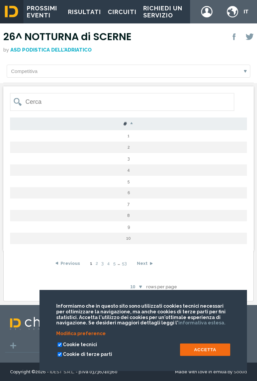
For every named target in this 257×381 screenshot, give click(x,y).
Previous (70, 263)
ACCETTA (205, 349)
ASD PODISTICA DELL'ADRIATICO (51, 50)
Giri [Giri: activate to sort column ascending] (202, 124)
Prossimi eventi (42, 12)
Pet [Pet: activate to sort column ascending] (40, 124)
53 (124, 263)
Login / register (207, 11)
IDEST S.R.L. (62, 371)
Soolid (240, 371)
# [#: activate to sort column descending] (19, 124)
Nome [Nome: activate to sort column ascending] (108, 124)
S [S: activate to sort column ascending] (157, 124)
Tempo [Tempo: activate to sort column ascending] (230, 124)
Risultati (84, 11)
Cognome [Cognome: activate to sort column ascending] (72, 124)
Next (142, 263)
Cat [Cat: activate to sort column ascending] (178, 124)
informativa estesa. (202, 322)
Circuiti (122, 11)
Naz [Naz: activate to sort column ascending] (136, 124)
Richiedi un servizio (162, 12)
